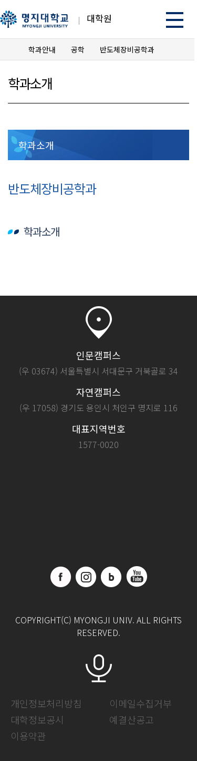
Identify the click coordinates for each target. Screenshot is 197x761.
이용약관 (28, 736)
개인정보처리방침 (46, 703)
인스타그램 (86, 576)
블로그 (111, 576)
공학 (78, 49)
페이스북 (60, 576)
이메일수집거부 (140, 703)
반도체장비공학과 (127, 49)
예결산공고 (131, 719)
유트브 (136, 576)
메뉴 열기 (174, 19)
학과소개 (36, 145)
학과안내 (42, 49)
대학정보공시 (37, 719)
